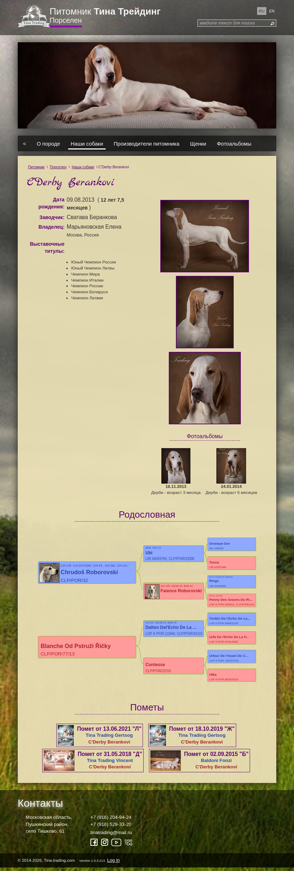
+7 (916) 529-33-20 (110, 827)
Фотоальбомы (234, 143)
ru (262, 11)
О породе (48, 143)
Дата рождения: (51, 203)
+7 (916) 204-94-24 (110, 820)
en (271, 11)
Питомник (105, 11)
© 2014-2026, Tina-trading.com (69, 863)
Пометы (147, 710)
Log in (113, 863)
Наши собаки (87, 143)
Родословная (147, 514)
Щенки (198, 143)
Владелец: (51, 227)
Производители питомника (146, 143)
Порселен (66, 20)
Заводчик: (52, 217)
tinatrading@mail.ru (111, 835)
